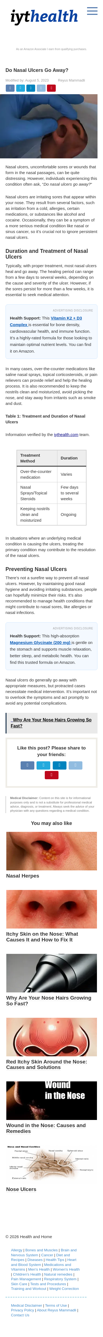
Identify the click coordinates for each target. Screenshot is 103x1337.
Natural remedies (58, 1274)
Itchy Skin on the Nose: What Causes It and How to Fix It (42, 937)
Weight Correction (64, 1289)
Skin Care (19, 1284)
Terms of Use (56, 1305)
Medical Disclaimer (26, 1305)
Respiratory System (60, 1279)
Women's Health (66, 1269)
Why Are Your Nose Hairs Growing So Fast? (48, 1000)
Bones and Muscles (41, 1250)
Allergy (16, 1250)
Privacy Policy (22, 1310)
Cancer (47, 1255)
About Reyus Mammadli (56, 1310)
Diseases (35, 1260)
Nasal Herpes (22, 876)
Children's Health (27, 1274)
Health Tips (55, 1260)
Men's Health (39, 1269)
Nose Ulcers (21, 1189)
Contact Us (20, 1315)
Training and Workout (28, 1289)
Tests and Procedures (48, 1284)
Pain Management (26, 1279)
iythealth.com (66, 434)
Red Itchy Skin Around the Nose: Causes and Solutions (46, 1064)
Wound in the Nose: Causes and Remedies (46, 1128)
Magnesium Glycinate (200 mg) (40, 642)
